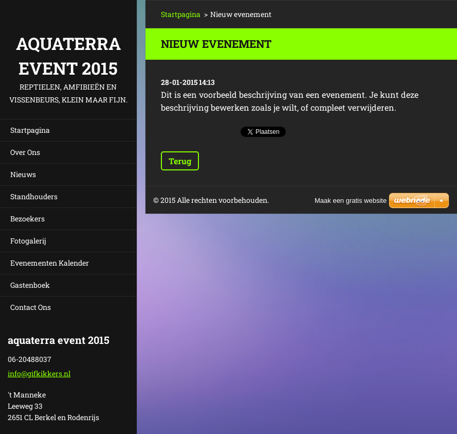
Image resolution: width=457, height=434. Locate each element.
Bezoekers (27, 218)
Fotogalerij (28, 241)
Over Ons (25, 152)
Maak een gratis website (351, 200)
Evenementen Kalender (49, 263)
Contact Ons (30, 307)
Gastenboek (30, 285)
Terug (180, 160)
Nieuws (23, 174)
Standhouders (34, 196)
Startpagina (30, 130)
